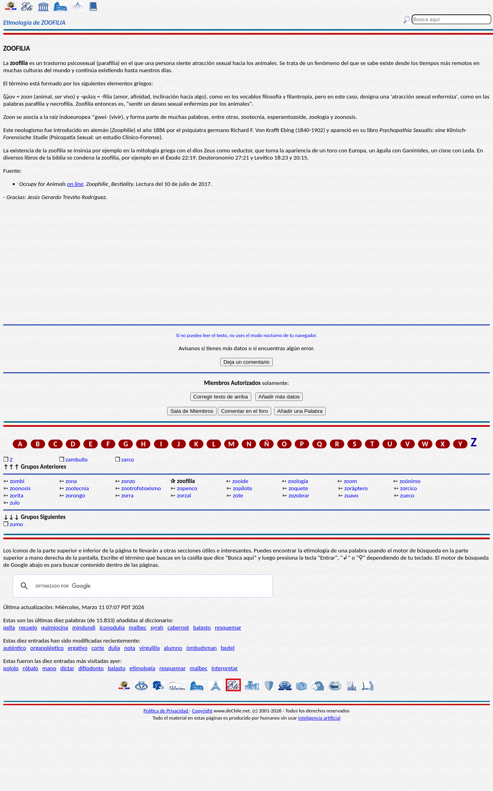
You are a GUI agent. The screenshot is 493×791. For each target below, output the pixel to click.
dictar (67, 668)
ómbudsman (201, 647)
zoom (350, 481)
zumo (16, 524)
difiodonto (91, 668)
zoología (298, 481)
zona (71, 481)
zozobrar (298, 495)
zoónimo (410, 481)
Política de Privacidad (166, 711)
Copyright (202, 711)
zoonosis (20, 488)
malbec (137, 627)
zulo (15, 502)
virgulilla (149, 647)
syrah (156, 627)
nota (129, 647)
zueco (407, 495)
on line (75, 183)
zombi (17, 481)
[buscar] (141, 586)
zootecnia (77, 488)
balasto (202, 627)
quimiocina (54, 627)
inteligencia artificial (319, 718)
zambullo (76, 459)
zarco (127, 459)
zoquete (298, 488)
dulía (114, 647)
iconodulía (111, 627)
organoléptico (47, 647)
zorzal (184, 495)
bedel (228, 647)
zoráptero (356, 488)
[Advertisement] (246, 262)
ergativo (77, 647)
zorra (127, 495)
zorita (16, 495)
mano (49, 668)
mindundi (83, 627)
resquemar (228, 627)
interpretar (224, 668)
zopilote (242, 488)
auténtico (14, 647)
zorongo (75, 495)
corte (97, 647)
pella (9, 627)
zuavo (351, 495)
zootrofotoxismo (141, 488)
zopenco (187, 488)
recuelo (28, 627)
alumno (173, 647)
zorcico (408, 488)
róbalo (30, 668)
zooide (240, 481)
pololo (11, 668)
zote (238, 495)
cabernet (178, 627)
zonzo (128, 481)
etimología (143, 668)
